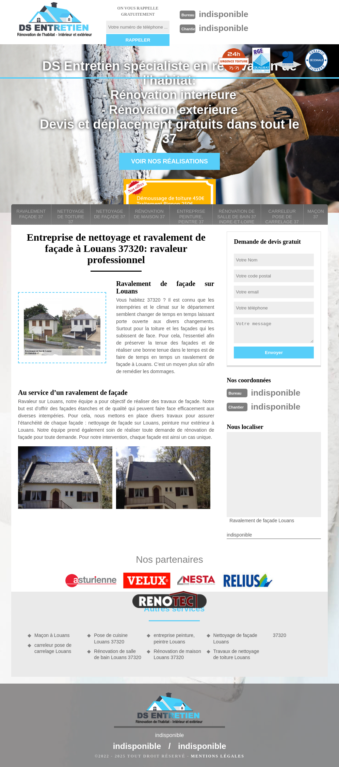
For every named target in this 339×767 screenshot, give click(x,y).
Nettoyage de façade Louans (235, 637)
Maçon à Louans (52, 634)
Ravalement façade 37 (31, 214)
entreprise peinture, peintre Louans (174, 637)
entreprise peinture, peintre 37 (191, 216)
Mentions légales (217, 755)
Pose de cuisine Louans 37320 (111, 637)
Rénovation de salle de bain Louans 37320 (117, 653)
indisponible (225, 14)
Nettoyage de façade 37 (109, 214)
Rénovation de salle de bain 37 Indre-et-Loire (236, 216)
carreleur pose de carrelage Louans (52, 647)
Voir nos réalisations (169, 161)
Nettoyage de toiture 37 (70, 216)
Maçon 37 (315, 214)
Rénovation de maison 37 (149, 214)
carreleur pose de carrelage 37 (282, 216)
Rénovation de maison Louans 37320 (177, 653)
